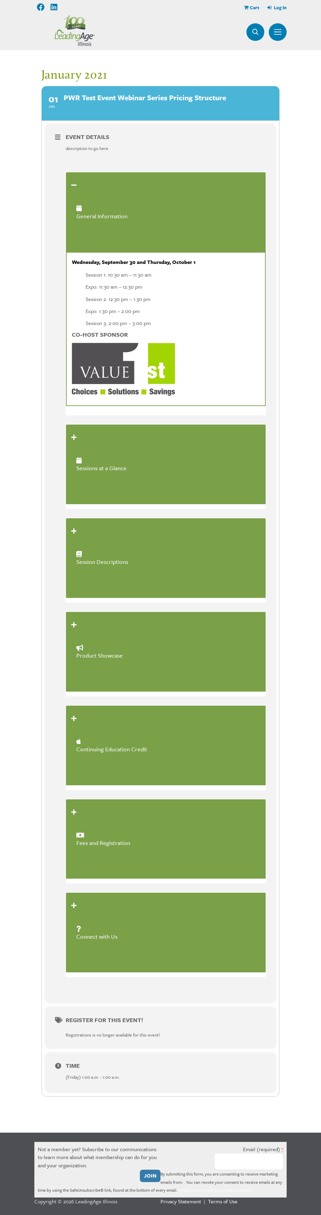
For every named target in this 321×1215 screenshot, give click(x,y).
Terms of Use (222, 1201)
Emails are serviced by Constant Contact (215, 1190)
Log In (280, 7)
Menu (278, 32)
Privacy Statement (180, 1201)
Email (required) (263, 1149)
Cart (254, 7)
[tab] (166, 212)
